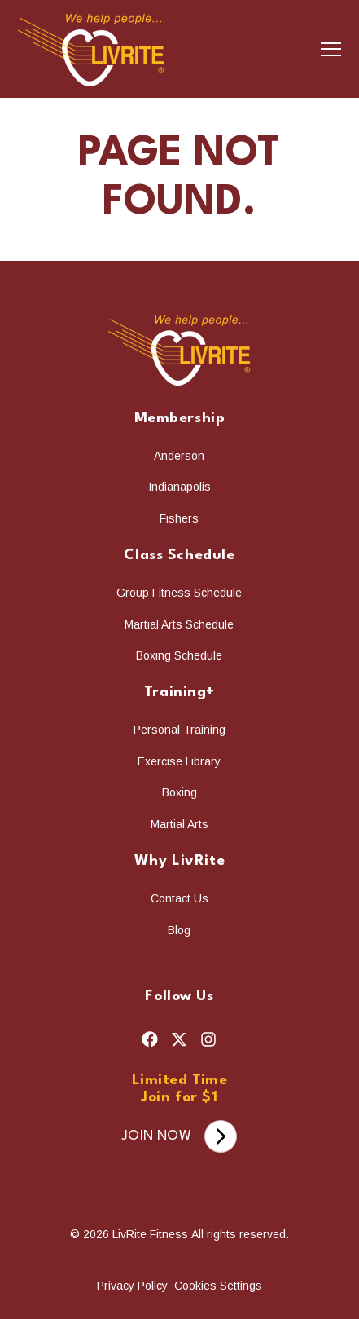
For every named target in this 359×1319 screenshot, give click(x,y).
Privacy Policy (134, 1283)
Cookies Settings (218, 1283)
